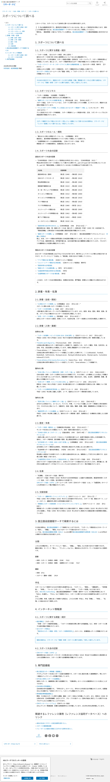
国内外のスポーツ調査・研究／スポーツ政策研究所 (56, 631)
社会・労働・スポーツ (19, 11)
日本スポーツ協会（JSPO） (47, 482)
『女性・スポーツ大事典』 (46, 316)
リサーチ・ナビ (6, 11)
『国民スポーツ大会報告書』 (47, 268)
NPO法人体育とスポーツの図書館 (49, 679)
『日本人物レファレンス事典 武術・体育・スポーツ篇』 (56, 372)
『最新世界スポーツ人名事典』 (48, 411)
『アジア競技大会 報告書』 (46, 260)
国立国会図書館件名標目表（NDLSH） (85, 532)
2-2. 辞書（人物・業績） (15, 40)
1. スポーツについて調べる (14, 25)
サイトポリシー (62, 776)
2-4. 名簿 (10, 44)
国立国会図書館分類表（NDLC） (53, 532)
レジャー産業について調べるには (49, 123)
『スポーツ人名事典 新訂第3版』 (48, 389)
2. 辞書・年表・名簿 (12, 35)
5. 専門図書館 (10, 59)
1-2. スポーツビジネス (14, 29)
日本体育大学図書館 (44, 686)
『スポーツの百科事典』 (45, 309)
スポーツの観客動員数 (44, 726)
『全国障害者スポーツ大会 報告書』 (48, 273)
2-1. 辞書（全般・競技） (15, 38)
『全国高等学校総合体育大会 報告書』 (49, 271)
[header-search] (79, 3)
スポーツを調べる (33, 11)
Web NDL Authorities (47, 592)
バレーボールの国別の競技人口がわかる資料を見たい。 (55, 729)
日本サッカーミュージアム (46, 703)
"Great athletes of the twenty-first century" (52, 360)
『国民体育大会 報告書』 (45, 265)
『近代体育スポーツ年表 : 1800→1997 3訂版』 (53, 442)
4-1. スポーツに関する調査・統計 (17, 55)
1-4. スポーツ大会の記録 (15, 33)
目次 (6, 23)
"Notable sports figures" (46, 343)
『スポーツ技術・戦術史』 (46, 427)
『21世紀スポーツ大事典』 (46, 304)
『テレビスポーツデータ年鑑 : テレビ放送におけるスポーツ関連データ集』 (62, 108)
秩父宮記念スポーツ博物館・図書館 (49, 671)
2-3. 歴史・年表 (12, 42)
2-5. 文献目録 (12, 46)
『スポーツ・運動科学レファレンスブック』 (52, 496)
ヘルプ (97, 3)
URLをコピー (39, 735)
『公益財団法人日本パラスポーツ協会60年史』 (53, 459)
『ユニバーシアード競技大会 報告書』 (49, 263)
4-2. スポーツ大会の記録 (15, 57)
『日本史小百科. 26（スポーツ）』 (49, 432)
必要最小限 (27, 778)
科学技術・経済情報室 (11, 68)
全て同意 (42, 778)
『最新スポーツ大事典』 (45, 234)
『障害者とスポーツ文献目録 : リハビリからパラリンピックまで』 (59, 504)
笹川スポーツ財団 (43, 71)
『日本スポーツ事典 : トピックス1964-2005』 (52, 382)
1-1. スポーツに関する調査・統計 (17, 27)
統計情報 (40, 621)
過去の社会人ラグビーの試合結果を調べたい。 (52, 723)
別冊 (43, 236)
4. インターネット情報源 (14, 53)
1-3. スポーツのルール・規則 (16, 31)
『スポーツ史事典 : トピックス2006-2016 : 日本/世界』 (55, 335)
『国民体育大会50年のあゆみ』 (48, 226)
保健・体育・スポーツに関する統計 (57, 82)
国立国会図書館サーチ (60, 29)
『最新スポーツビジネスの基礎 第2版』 (50, 100)
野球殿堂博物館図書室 (45, 694)
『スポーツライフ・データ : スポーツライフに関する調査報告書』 (59, 64)
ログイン (104, 3)
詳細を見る (7, 778)
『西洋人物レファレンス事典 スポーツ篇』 (51, 401)
